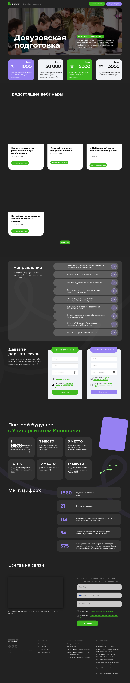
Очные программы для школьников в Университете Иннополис (85, 266)
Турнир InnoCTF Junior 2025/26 (82, 274)
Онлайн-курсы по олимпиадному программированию (83, 291)
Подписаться (64, 392)
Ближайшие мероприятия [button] (32, 4)
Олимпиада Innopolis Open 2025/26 (84, 283)
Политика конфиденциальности (78, 657)
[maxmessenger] (16, 646)
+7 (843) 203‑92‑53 (44, 649)
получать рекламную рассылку (62, 379)
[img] (59, 266)
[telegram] (9, 646)
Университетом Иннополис (47, 430)
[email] (65, 365)
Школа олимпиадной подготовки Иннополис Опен (83, 308)
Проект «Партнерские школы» (107, 673)
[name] (65, 359)
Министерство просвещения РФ (79, 649)
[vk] (13, 646)
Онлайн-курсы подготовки (105, 654)
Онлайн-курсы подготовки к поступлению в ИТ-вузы (80, 299)
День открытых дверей (104, 659)
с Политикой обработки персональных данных (64, 385)
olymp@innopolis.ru (44, 652)
